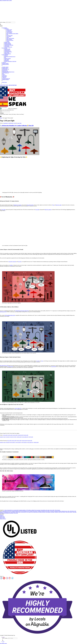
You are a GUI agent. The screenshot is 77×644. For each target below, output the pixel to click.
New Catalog (28, 512)
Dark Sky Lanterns (48, 209)
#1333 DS (14, 261)
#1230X (11, 265)
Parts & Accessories (9, 40)
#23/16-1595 (15, 435)
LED (68, 511)
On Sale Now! (8, 30)
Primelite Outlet (9, 29)
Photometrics (6, 60)
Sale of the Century (69, 512)
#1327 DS (19, 261)
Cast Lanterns (8, 36)
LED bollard (72, 511)
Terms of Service (3, 518)
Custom (7, 41)
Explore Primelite (5, 54)
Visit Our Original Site (6, 78)
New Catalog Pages (34, 512)
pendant (32, 510)
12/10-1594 (9, 440)
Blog (5, 57)
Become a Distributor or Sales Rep (10, 61)
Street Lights (52, 510)
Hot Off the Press (9, 31)
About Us (6, 55)
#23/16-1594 (10, 435)
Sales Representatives (8, 51)
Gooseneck (52, 511)
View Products (4, 27)
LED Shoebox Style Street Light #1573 (22, 310)
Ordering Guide (7, 49)
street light (74, 512)
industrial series (64, 511)
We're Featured (57, 510)
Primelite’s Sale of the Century (60, 512)
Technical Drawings (7, 44)
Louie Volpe (19, 123)
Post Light (47, 510)
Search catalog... (3, 22)
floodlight (39, 511)
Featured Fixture (10, 510)
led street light (23, 512)
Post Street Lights (9, 35)
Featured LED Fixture (33, 511)
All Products (6, 28)
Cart (3, 641)
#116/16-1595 (10, 366)
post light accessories (42, 512)
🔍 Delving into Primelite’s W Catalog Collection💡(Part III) (17, 125)
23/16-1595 (19, 440)
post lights (52, 512)
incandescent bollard (57, 511)
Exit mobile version (3, 643)
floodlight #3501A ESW (45, 511)
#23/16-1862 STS (18, 408)
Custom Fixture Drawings (8, 45)
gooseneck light (16, 510)
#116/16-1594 (20, 435)
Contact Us (4, 62)
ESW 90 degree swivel (25, 511)
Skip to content (9, 0)
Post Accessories (37, 510)
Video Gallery (6, 59)
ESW (20, 511)
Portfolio (3, 74)
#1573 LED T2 (18, 442)
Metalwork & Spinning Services (9, 56)
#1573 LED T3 (24, 442)
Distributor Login (7, 48)
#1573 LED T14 (30, 442)
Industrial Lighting (22, 510)
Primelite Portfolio (7, 58)
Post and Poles (43, 510)
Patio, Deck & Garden (10, 38)
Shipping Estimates (7, 53)
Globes (7, 37)
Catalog (5, 510)
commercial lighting (15, 511)
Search (3, 637)
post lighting (48, 512)
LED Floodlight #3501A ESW (10, 315)
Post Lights (3, 209)
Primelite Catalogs (7, 43)
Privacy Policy (2, 517)
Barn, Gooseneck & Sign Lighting (12, 33)
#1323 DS (10, 261)
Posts (7, 34)
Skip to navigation (3, 0)
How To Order (4, 47)
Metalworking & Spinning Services (8, 71)
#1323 (4, 442)
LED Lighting (28, 510)
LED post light (17, 512)
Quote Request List (7, 50)
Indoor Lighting (9, 39)
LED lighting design (6, 512)
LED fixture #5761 (3, 311)
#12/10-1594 (53, 366)
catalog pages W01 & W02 (6, 511)
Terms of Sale (6, 52)
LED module (12, 512)
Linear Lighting (9, 32)
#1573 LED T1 (12, 442)
